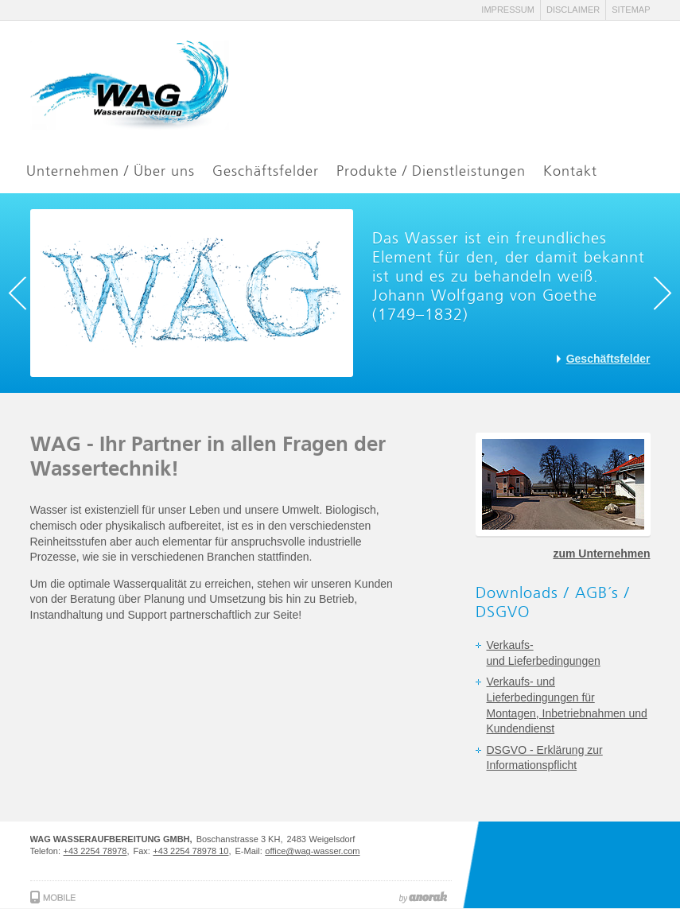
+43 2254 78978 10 (190, 851)
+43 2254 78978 (95, 851)
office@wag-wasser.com (312, 851)
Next (655, 293)
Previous (24, 293)
